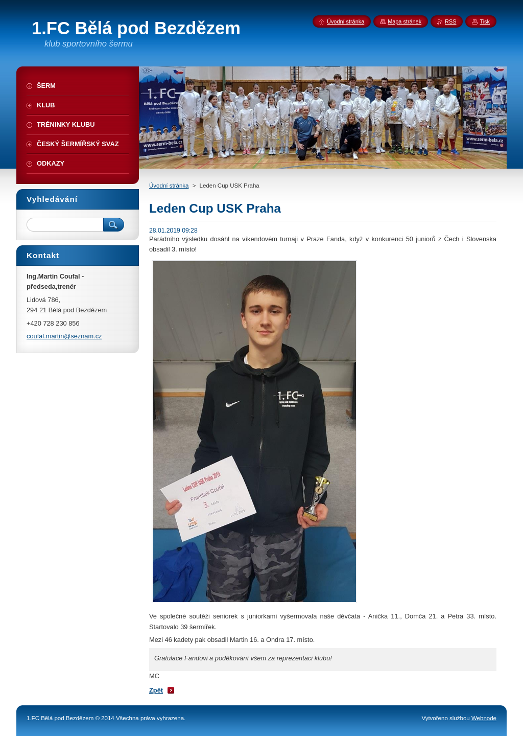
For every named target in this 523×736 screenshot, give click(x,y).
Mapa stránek (404, 21)
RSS (450, 21)
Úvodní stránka (168, 185)
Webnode (483, 718)
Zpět (156, 690)
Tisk (485, 21)
